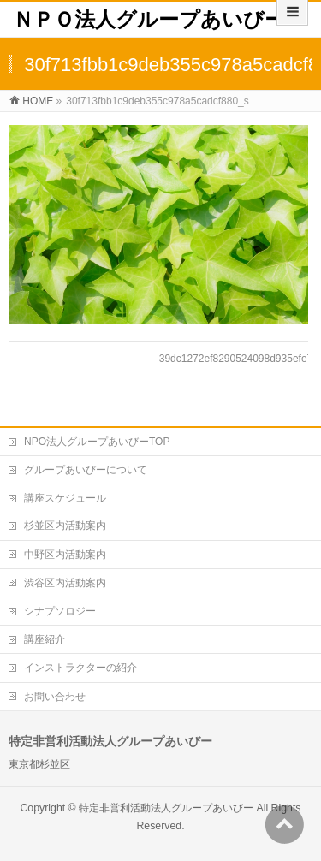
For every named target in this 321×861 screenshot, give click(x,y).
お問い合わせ (55, 697)
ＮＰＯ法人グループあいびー (149, 19)
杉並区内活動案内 (65, 525)
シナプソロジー (60, 611)
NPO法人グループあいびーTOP (96, 442)
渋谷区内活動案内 (65, 583)
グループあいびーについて (85, 470)
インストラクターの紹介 (80, 668)
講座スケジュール (65, 498)
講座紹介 (44, 639)
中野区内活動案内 (65, 555)
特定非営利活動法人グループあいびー (166, 808)
